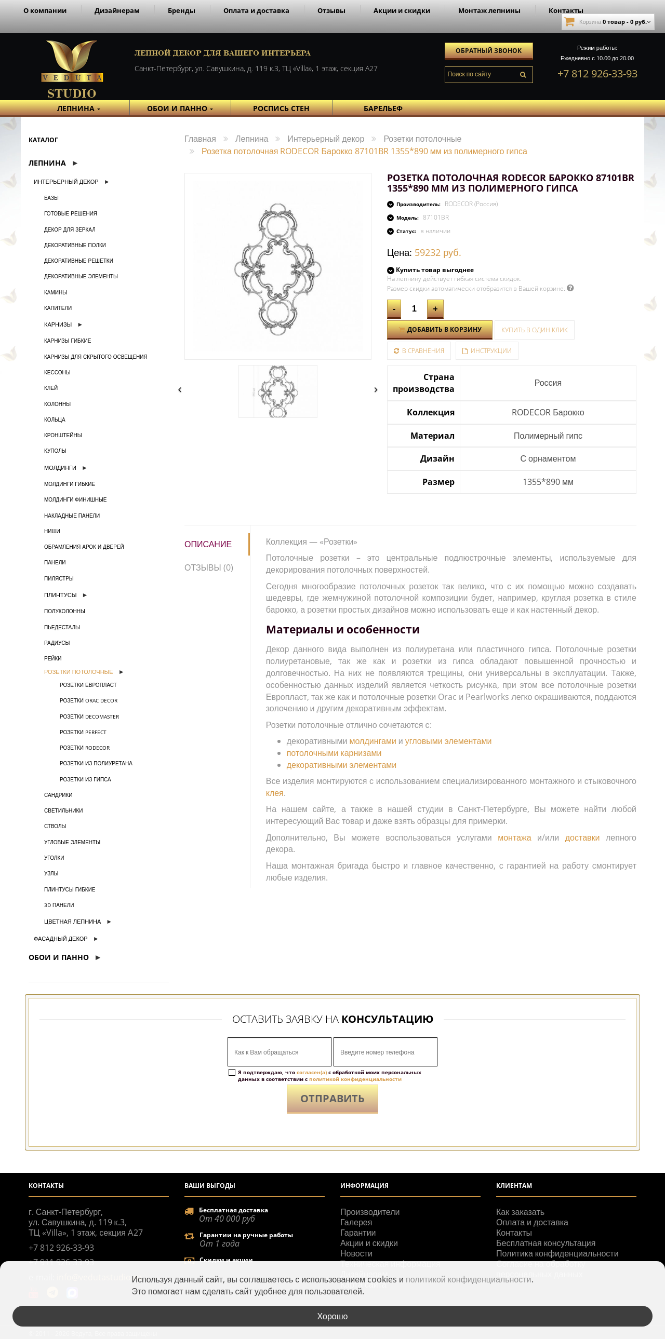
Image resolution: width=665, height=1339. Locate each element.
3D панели (59, 905)
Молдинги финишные (75, 499)
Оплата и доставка (256, 10)
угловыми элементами (448, 741)
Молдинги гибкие (69, 484)
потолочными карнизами (334, 753)
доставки (582, 837)
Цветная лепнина (72, 921)
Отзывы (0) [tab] (208, 567)
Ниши (52, 531)
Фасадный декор (61, 938)
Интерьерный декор (66, 181)
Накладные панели (72, 515)
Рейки (53, 658)
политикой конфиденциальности (355, 1079)
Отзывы (331, 10)
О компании (44, 10)
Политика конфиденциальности (557, 1253)
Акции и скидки (402, 10)
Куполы (55, 450)
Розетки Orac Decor (88, 700)
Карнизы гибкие (67, 340)
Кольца (54, 419)
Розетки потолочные (78, 671)
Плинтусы (60, 595)
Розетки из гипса (85, 779)
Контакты (566, 10)
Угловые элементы (72, 842)
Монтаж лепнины (489, 10)
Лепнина (47, 163)
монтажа (514, 837)
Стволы (55, 826)
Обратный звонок (489, 50)
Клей (51, 387)
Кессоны (57, 372)
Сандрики (58, 795)
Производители (370, 1212)
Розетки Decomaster (89, 716)
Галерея (356, 1222)
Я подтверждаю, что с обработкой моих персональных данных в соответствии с (329, 1076)
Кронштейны (63, 435)
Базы (51, 197)
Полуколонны (64, 611)
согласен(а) (312, 1072)
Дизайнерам (117, 10)
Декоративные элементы (81, 276)
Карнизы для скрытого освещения (96, 356)
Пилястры (59, 578)
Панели (55, 562)
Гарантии (358, 1232)
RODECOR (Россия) (471, 203)
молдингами (373, 741)
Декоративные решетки (78, 260)
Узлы (51, 873)
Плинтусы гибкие (70, 889)
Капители (58, 308)
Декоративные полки (75, 245)
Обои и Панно (59, 957)
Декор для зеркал (70, 229)
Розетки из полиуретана (96, 763)
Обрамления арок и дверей (84, 546)
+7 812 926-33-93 (597, 73)
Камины (55, 292)
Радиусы (57, 642)
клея (275, 793)
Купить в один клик (534, 330)
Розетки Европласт (88, 684)
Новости (356, 1253)
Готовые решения (70, 213)
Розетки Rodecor (85, 747)
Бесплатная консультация (545, 1243)
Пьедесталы (62, 627)
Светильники (63, 810)
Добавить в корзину (440, 329)
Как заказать (520, 1212)
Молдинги (60, 467)
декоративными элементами (342, 764)
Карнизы (58, 324)
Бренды (181, 10)
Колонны (57, 404)
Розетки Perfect (83, 732)
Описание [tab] (208, 544)
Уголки (54, 857)
